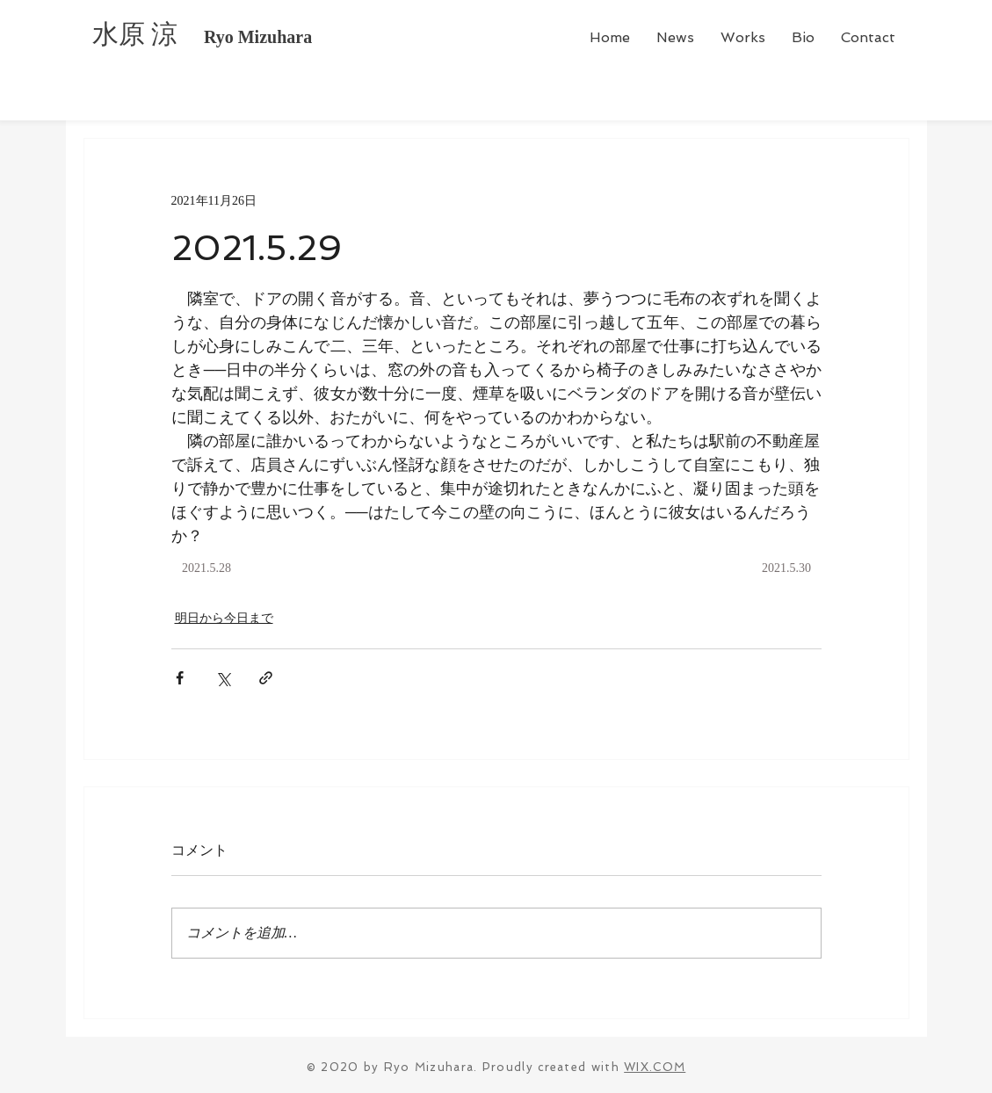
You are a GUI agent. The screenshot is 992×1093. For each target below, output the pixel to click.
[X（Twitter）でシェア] (222, 678)
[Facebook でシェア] (179, 678)
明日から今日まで (224, 618)
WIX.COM (654, 1067)
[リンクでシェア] (265, 678)
